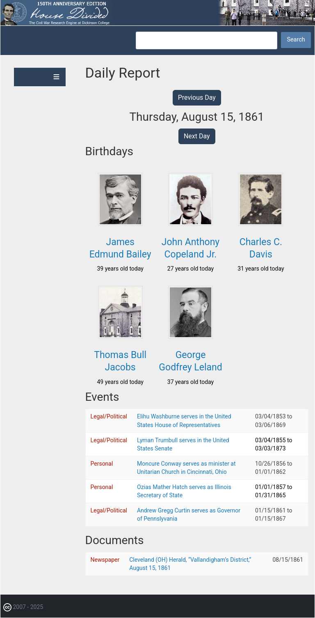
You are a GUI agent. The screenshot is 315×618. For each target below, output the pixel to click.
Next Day (197, 136)
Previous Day (197, 97)
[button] (120, 223)
